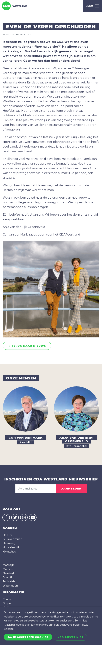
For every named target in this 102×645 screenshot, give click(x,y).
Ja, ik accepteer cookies (27, 637)
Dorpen (7, 603)
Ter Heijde (9, 581)
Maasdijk (8, 565)
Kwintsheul (10, 551)
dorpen (10, 528)
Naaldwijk (9, 573)
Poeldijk (8, 577)
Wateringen (10, 585)
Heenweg (9, 543)
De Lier (7, 535)
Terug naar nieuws (27, 346)
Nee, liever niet (70, 637)
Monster (8, 569)
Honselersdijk (11, 547)
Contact (8, 599)
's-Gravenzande (12, 539)
